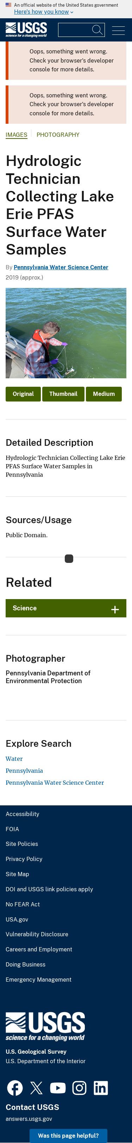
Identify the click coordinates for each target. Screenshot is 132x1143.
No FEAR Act (23, 904)
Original (23, 394)
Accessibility (22, 814)
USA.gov (17, 920)
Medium (104, 394)
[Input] (81, 30)
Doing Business (25, 965)
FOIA (12, 829)
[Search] (98, 30)
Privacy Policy (24, 859)
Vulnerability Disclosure (37, 934)
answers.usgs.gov (29, 1119)
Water (14, 758)
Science (25, 608)
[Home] (26, 35)
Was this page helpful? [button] (68, 1135)
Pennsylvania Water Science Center (61, 267)
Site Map (17, 874)
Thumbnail (63, 394)
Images (16, 134)
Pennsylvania (24, 770)
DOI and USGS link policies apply (49, 889)
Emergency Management (38, 980)
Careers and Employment (39, 949)
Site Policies (22, 844)
